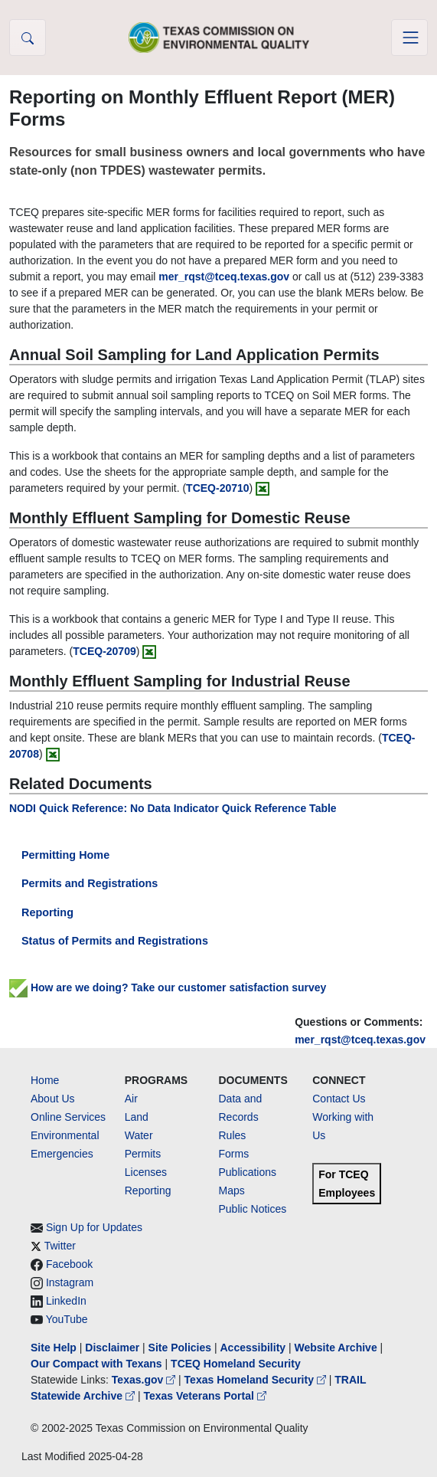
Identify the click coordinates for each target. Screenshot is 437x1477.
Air (131, 1098)
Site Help (54, 1347)
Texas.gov (145, 1380)
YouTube (67, 1319)
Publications (248, 1172)
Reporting (47, 912)
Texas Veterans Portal (204, 1396)
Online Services (68, 1117)
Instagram (69, 1282)
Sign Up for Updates (94, 1227)
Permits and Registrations (89, 883)
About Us (53, 1098)
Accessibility (254, 1347)
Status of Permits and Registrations (114, 941)
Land (136, 1117)
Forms (234, 1154)
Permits (143, 1154)
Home (45, 1080)
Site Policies (179, 1347)
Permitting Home (65, 855)
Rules (232, 1135)
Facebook (69, 1264)
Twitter (60, 1246)
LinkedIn (66, 1301)
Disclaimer (112, 1347)
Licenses (146, 1172)
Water (139, 1135)
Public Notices (253, 1209)
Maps (232, 1190)
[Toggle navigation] (409, 37)
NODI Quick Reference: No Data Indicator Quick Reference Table (173, 808)
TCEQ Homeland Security (236, 1363)
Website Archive (336, 1347)
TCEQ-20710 (217, 488)
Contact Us (338, 1098)
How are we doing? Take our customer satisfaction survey (167, 987)
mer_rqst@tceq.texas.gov (360, 1039)
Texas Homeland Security (256, 1380)
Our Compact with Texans (96, 1363)
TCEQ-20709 (104, 651)
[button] (27, 37)
